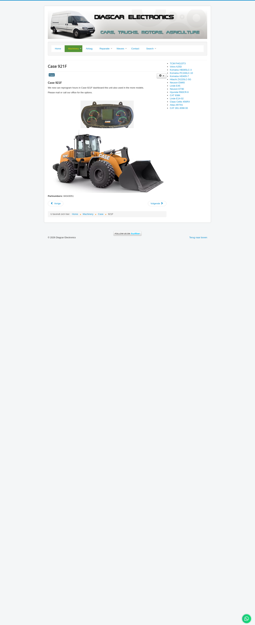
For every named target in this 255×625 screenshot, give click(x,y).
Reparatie (104, 48)
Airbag (89, 48)
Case (51, 75)
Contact (135, 48)
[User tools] (161, 75)
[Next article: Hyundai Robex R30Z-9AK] (157, 203)
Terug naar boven (198, 237)
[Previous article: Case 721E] (55, 203)
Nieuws (120, 48)
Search (150, 48)
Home (58, 48)
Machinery (73, 48)
